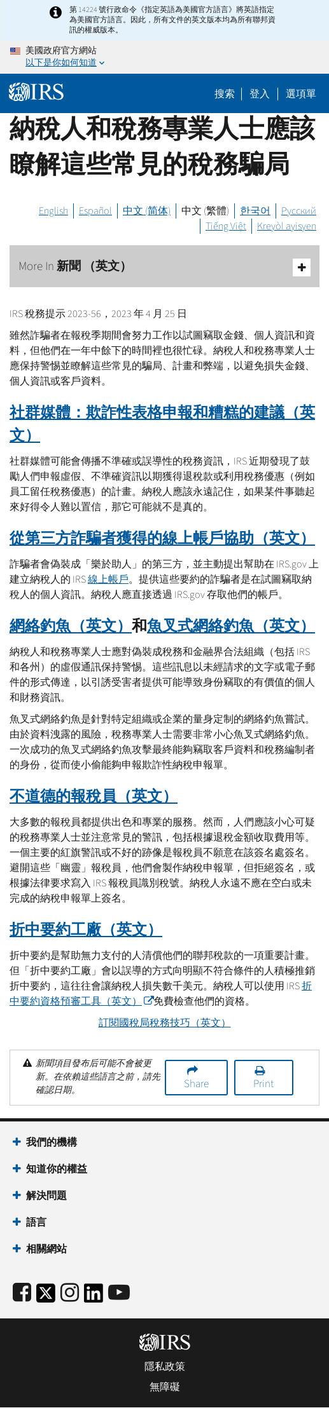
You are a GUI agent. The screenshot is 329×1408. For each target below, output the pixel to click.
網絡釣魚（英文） (71, 626)
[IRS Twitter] (45, 1297)
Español (95, 211)
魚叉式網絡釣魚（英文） (231, 626)
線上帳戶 (108, 579)
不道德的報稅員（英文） (94, 796)
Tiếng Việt (226, 226)
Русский (298, 211)
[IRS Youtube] (119, 1293)
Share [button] (196, 1084)
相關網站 (46, 1249)
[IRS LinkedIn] (93, 1297)
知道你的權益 (56, 1169)
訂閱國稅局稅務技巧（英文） (165, 1023)
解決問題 (46, 1196)
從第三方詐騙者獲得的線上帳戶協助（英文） (162, 538)
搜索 (224, 94)
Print (263, 1084)
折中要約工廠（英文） (86, 930)
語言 (36, 1222)
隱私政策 (164, 1366)
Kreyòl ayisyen (286, 226)
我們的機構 (51, 1142)
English (53, 211)
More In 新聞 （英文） (164, 267)
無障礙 (165, 1387)
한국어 (255, 211)
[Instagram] (69, 1293)
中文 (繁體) (205, 211)
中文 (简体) (147, 211)
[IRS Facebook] (22, 1293)
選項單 (301, 94)
